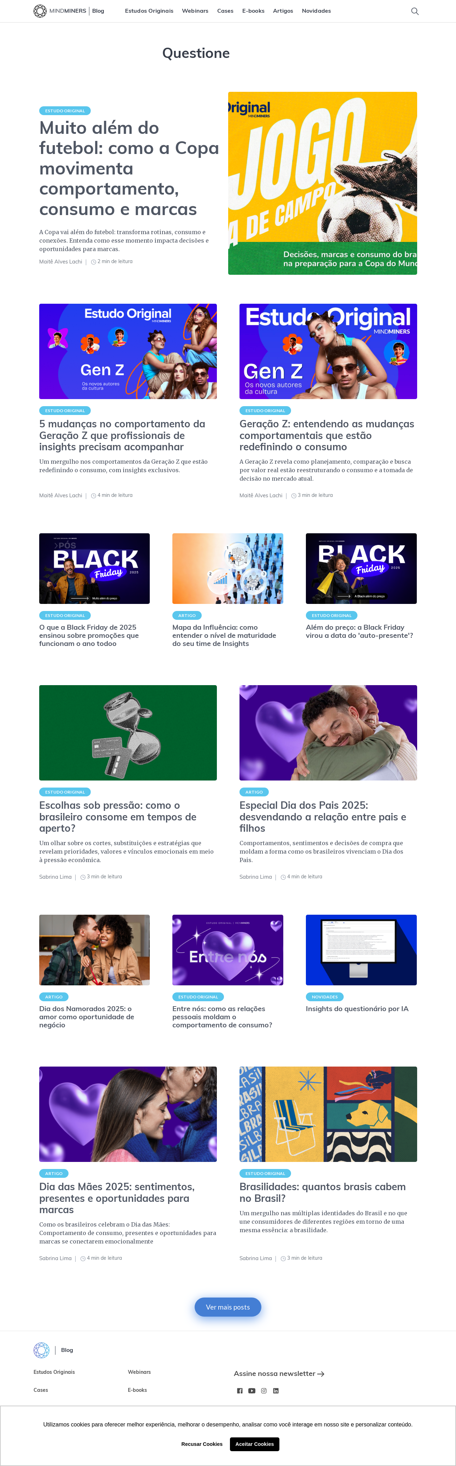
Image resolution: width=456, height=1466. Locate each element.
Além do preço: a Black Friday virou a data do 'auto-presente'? (359, 632)
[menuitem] (149, 11)
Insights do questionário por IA (357, 1009)
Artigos (283, 11)
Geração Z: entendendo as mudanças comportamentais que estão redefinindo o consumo (326, 436)
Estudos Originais (149, 11)
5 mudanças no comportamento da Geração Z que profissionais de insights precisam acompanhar (122, 436)
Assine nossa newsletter (279, 1374)
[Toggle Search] (415, 11)
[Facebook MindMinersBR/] (240, 1391)
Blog (98, 11)
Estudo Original (65, 110)
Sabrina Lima (55, 877)
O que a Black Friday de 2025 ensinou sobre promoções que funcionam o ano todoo (89, 636)
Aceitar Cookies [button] (255, 1444)
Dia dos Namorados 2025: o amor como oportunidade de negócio (86, 1017)
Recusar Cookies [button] (202, 1444)
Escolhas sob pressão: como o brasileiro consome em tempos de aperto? (117, 817)
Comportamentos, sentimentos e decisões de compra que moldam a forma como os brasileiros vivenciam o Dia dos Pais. (321, 851)
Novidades (316, 11)
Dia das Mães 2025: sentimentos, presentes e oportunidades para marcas (117, 1199)
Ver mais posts (228, 1307)
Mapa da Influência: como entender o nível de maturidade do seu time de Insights (224, 636)
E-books (253, 11)
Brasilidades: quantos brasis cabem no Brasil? (322, 1193)
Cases (225, 11)
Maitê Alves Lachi (60, 262)
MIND (67, 11)
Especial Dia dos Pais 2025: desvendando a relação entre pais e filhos (322, 817)
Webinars (195, 11)
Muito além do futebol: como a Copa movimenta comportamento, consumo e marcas (129, 170)
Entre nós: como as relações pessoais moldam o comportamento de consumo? (222, 1017)
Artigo (187, 615)
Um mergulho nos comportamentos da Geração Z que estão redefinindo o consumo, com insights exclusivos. (123, 466)
